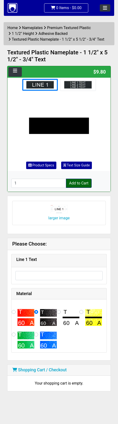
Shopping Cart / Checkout (39, 369)
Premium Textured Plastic (69, 27)
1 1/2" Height (23, 33)
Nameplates (32, 27)
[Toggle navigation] (105, 8)
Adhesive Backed (53, 33)
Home (12, 27)
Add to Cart (78, 183)
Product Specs (41, 165)
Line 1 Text (26, 259)
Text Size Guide (76, 165)
